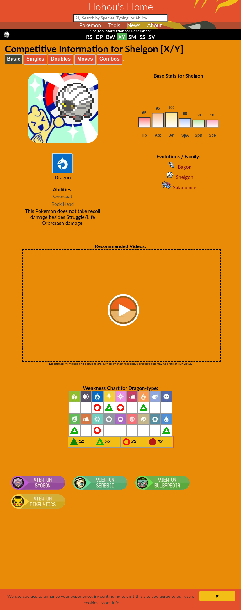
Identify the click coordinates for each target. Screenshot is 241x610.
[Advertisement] (120, 561)
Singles (35, 59)
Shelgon (178, 177)
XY (121, 37)
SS (142, 37)
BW (110, 37)
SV (151, 37)
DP (99, 37)
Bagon (178, 167)
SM (132, 37)
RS (89, 37)
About (154, 25)
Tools (114, 25)
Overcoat (62, 196)
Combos (109, 59)
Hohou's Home (120, 6)
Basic (13, 59)
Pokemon (90, 25)
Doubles (61, 59)
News (133, 25)
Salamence (178, 187)
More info (109, 602)
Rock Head (62, 204)
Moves (85, 59)
